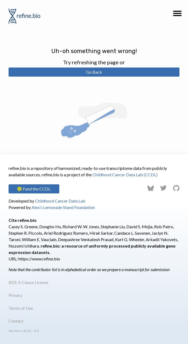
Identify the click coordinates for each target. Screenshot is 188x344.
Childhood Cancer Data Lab (60, 200)
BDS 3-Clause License (28, 282)
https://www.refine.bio (39, 258)
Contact (16, 320)
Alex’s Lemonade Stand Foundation (63, 207)
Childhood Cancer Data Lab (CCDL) (125, 174)
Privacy (15, 295)
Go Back (94, 71)
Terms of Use (21, 308)
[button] (177, 15)
